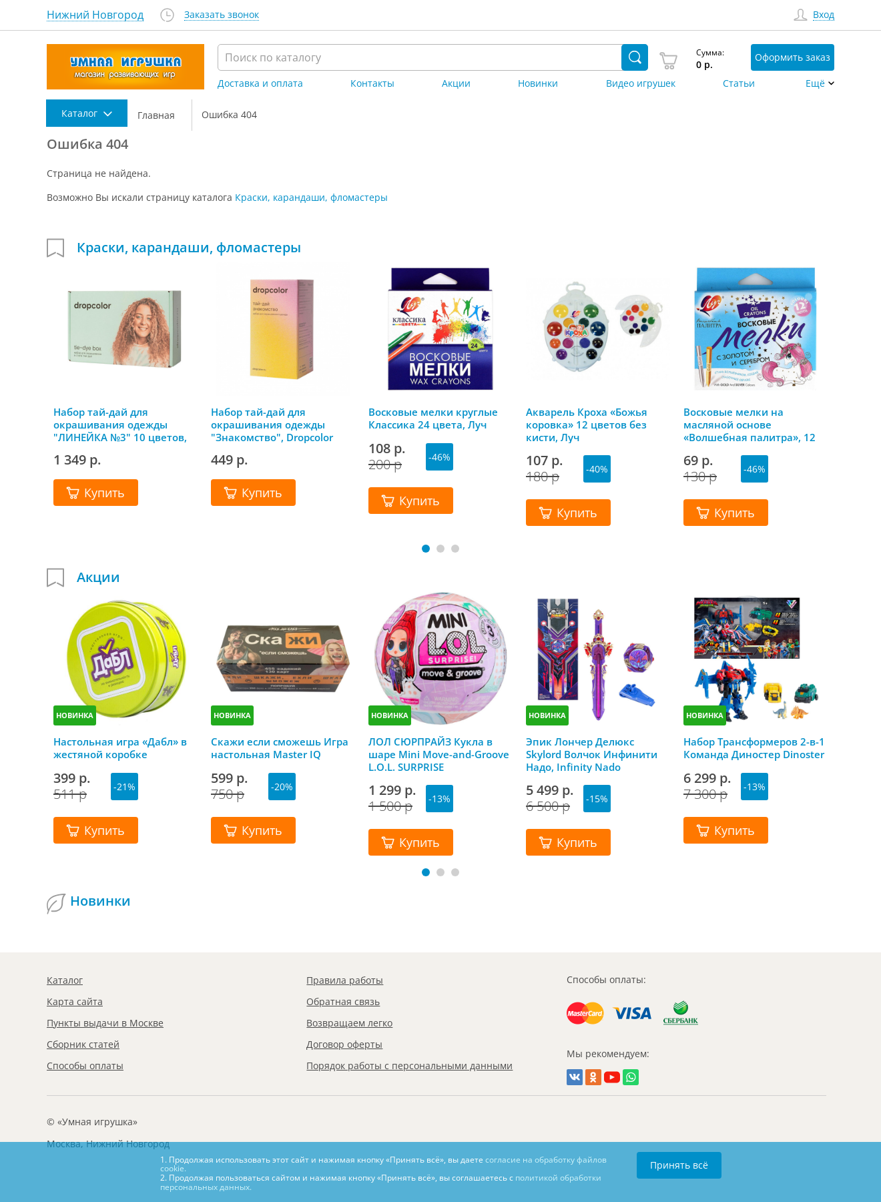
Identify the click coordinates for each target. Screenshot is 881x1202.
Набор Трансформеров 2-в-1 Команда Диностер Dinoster (754, 748)
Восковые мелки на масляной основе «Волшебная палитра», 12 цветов (749, 424)
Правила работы (344, 980)
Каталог (65, 980)
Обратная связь (343, 1001)
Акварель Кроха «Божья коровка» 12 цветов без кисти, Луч (586, 424)
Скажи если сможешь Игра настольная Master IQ (279, 748)
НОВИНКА (74, 715)
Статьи (739, 83)
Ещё (815, 83)
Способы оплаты (85, 1065)
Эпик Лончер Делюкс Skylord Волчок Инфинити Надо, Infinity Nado (591, 754)
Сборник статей (83, 1044)
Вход (823, 15)
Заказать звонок (221, 15)
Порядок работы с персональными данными (409, 1065)
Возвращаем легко (349, 1022)
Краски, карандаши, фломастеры (311, 197)
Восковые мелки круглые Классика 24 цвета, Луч (433, 418)
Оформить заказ (792, 57)
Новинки (538, 83)
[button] (426, 549)
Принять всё (679, 1165)
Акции (456, 83)
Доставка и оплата (260, 83)
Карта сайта (75, 1001)
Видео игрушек (640, 83)
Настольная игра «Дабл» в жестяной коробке (120, 748)
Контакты (372, 83)
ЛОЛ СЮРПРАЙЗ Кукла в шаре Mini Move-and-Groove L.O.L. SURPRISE (438, 754)
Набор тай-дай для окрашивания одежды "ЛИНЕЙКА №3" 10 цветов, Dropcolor (120, 424)
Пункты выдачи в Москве (105, 1022)
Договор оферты (344, 1044)
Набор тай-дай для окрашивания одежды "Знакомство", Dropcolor (272, 424)
